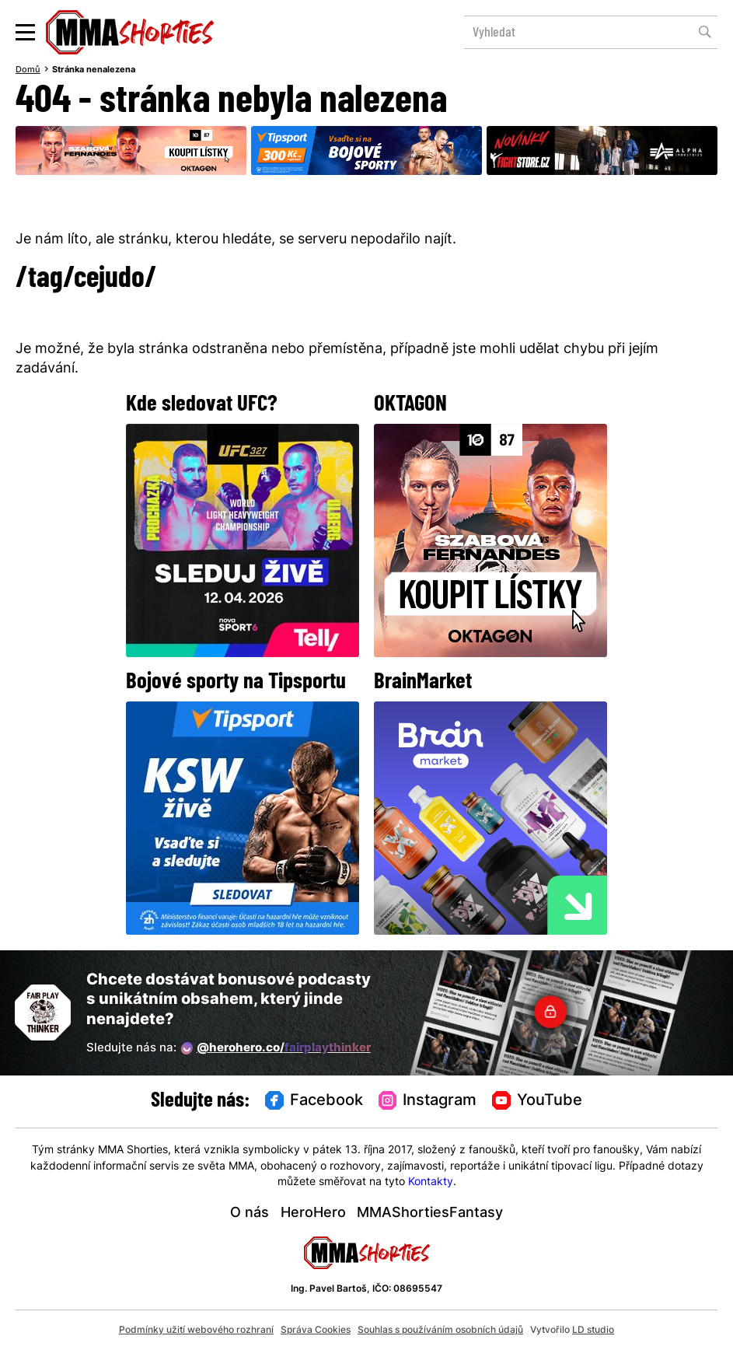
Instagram (428, 1101)
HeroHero (313, 1213)
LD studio (593, 1330)
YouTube (537, 1101)
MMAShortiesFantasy (430, 1213)
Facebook (314, 1101)
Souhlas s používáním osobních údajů (440, 1330)
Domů (28, 70)
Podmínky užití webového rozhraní (196, 1330)
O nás (249, 1213)
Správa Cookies (316, 1330)
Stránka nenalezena (93, 70)
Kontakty (430, 1182)
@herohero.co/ (276, 1048)
